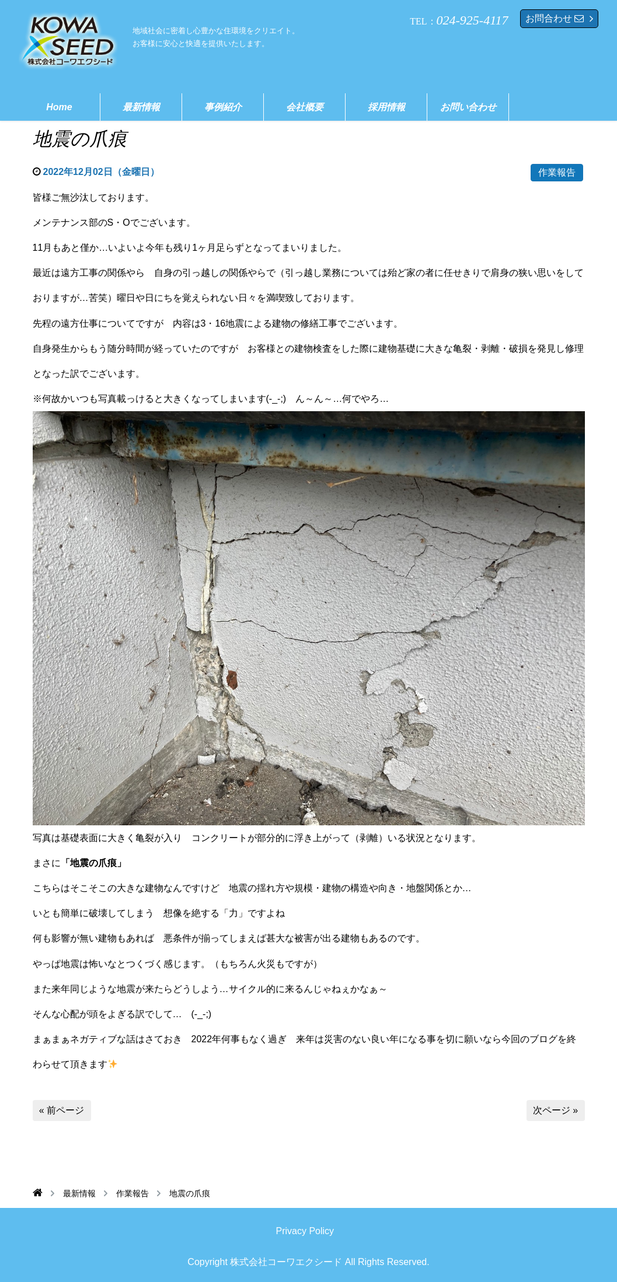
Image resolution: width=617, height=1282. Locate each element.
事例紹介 (223, 107)
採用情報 (386, 107)
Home (59, 107)
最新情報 (141, 107)
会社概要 (304, 107)
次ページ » (555, 1110)
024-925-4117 (472, 20)
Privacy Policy (305, 1231)
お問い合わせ (468, 107)
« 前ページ (61, 1110)
